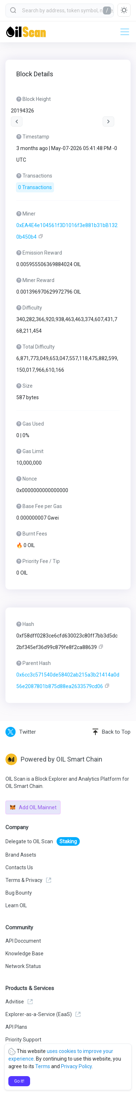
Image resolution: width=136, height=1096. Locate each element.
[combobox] (60, 10)
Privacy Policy (76, 1066)
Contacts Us (19, 867)
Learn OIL (16, 905)
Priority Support (23, 1039)
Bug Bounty (18, 893)
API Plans (16, 1027)
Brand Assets (20, 855)
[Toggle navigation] (122, 32)
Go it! (19, 1081)
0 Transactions (35, 187)
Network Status (23, 966)
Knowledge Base (24, 953)
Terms (42, 1066)
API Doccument (23, 941)
